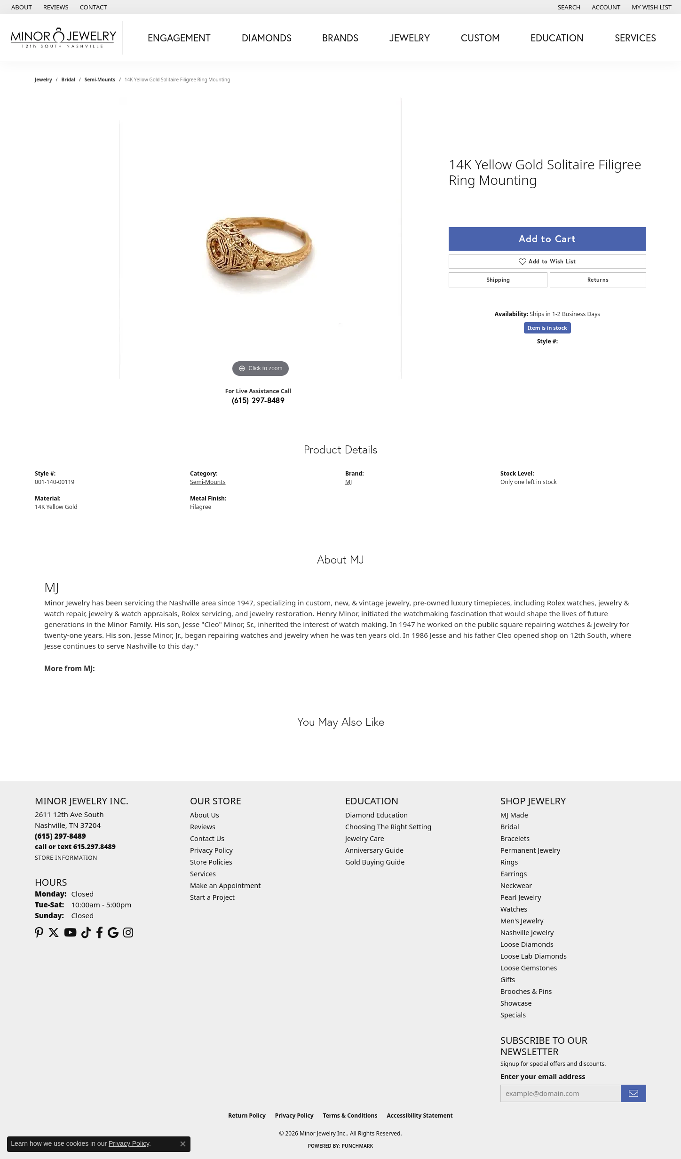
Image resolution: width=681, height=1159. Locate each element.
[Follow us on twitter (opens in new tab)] (53, 932)
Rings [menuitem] (509, 861)
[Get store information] (66, 858)
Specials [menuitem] (513, 1014)
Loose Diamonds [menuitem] (527, 944)
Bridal (68, 79)
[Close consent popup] (183, 1144)
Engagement (179, 37)
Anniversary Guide (374, 850)
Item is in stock (547, 327)
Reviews (202, 826)
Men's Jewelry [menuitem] (522, 920)
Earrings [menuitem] (513, 873)
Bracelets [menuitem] (515, 838)
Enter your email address (542, 1076)
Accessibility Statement (419, 1115)
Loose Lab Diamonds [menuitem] (533, 956)
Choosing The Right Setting (388, 826)
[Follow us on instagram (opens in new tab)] (128, 932)
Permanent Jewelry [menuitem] (530, 850)
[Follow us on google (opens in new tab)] (113, 932)
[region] (260, 238)
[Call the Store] (60, 836)
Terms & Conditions (350, 1115)
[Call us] (75, 846)
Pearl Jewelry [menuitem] (520, 897)
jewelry (43, 79)
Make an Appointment (225, 885)
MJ (348, 482)
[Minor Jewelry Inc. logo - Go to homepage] (64, 38)
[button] (568, 7)
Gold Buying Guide (374, 861)
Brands (340, 37)
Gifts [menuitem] (507, 979)
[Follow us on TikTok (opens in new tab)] (86, 932)
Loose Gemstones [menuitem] (528, 967)
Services (635, 37)
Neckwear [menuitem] (516, 885)
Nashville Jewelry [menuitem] (527, 932)
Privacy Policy (211, 850)
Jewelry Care (364, 838)
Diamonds (267, 37)
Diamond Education (376, 814)
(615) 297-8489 (258, 400)
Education (557, 37)
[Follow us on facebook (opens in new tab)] (99, 932)
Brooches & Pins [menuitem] (526, 991)
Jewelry (409, 37)
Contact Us (207, 838)
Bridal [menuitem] (509, 826)
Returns (598, 279)
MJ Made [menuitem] (514, 814)
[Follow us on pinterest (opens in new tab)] (39, 932)
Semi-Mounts (100, 79)
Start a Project (212, 897)
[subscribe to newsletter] (633, 1093)
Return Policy (247, 1115)
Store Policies (211, 861)
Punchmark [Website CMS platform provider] (357, 1146)
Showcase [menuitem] (516, 1003)
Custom (480, 37)
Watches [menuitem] (513, 909)
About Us (204, 814)
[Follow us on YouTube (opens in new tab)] (70, 932)
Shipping (498, 279)
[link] (20, 7)
